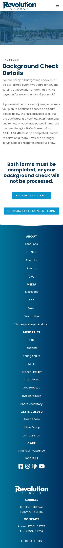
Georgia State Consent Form (31, 211)
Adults (31, 364)
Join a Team (32, 419)
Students (31, 348)
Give (31, 277)
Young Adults (31, 356)
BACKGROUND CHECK (31, 195)
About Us (31, 260)
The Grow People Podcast (31, 324)
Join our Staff (31, 435)
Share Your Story (31, 404)
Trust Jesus (31, 379)
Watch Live (31, 316)
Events (31, 268)
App (31, 300)
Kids (31, 340)
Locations (31, 244)
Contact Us (31, 541)
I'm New (31, 252)
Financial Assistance (31, 451)
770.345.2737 (36, 526)
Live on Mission (31, 396)
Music (31, 308)
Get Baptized (31, 387)
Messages (31, 292)
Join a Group (31, 427)
